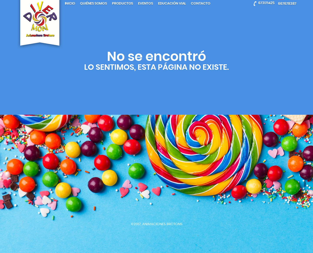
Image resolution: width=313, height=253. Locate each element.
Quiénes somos (93, 3)
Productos (122, 3)
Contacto (200, 3)
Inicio (70, 3)
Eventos (145, 3)
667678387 (287, 3)
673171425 (266, 3)
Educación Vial (172, 3)
